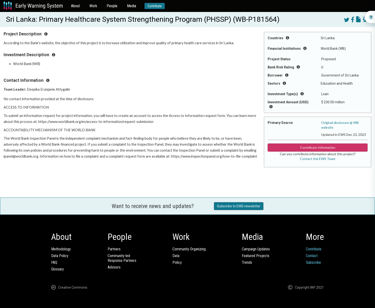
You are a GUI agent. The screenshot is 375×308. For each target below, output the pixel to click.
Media (131, 6)
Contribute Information (317, 147)
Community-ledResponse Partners (122, 258)
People (112, 6)
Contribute (155, 6)
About (75, 6)
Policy (177, 262)
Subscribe (313, 262)
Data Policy (59, 255)
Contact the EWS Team (317, 159)
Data (175, 255)
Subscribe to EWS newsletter (238, 206)
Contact (312, 255)
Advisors (114, 267)
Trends (247, 262)
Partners (114, 249)
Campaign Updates (256, 249)
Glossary (57, 269)
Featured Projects (255, 255)
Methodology (61, 249)
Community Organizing (189, 249)
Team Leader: (15, 89)
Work (93, 6)
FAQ (54, 262)
